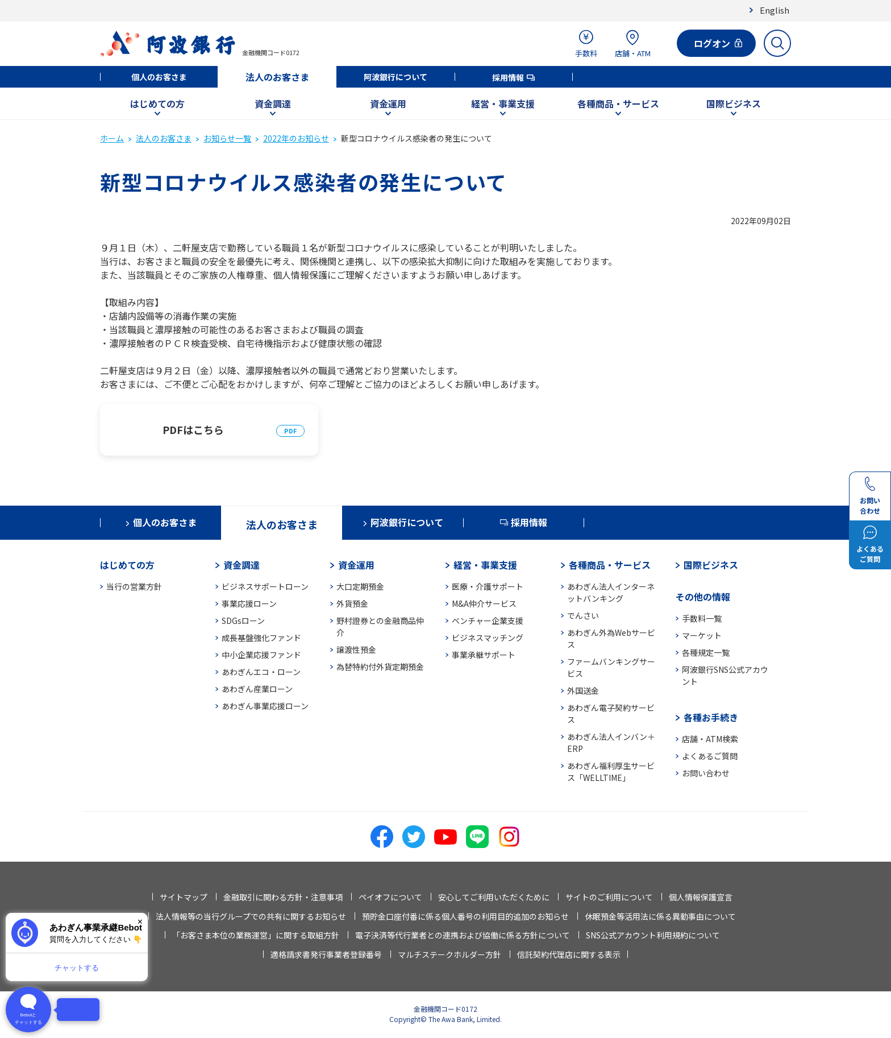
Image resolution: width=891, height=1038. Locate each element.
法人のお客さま (277, 77)
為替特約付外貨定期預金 (380, 666)
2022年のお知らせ (296, 138)
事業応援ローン (249, 603)
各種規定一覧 (706, 652)
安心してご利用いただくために (493, 897)
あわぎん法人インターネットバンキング (611, 592)
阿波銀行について (395, 76)
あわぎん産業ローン (257, 688)
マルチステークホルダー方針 (449, 954)
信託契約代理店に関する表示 (569, 954)
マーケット (702, 635)
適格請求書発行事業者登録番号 (326, 954)
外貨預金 (352, 603)
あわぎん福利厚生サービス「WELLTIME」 (611, 771)
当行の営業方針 (134, 586)
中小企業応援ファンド (261, 654)
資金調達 (273, 103)
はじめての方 (157, 103)
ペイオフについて (390, 897)
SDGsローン (243, 620)
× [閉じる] (140, 922)
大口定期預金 (360, 586)
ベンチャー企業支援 (487, 620)
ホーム (112, 138)
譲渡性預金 (356, 649)
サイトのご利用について (609, 897)
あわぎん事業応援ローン (265, 706)
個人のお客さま (159, 76)
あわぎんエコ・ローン (261, 671)
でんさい (583, 615)
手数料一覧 (702, 618)
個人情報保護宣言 (700, 897)
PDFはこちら (193, 429)
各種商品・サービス (618, 103)
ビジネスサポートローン (265, 586)
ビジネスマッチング (487, 637)
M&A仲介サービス (484, 603)
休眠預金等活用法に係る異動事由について (660, 916)
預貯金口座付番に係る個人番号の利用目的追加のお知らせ (465, 916)
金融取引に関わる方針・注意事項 (283, 897)
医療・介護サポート (487, 586)
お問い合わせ (706, 773)
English (774, 10)
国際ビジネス (733, 103)
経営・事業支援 (503, 103)
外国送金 (583, 690)
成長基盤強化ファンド (261, 637)
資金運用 (388, 103)
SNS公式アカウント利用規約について (653, 935)
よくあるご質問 (710, 756)
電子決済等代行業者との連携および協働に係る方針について (462, 935)
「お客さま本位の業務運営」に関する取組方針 (255, 935)
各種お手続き (711, 717)
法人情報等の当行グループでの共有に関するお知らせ (251, 916)
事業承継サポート (483, 654)
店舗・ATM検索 (710, 739)
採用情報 (508, 77)
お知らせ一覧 (227, 138)
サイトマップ (183, 897)
